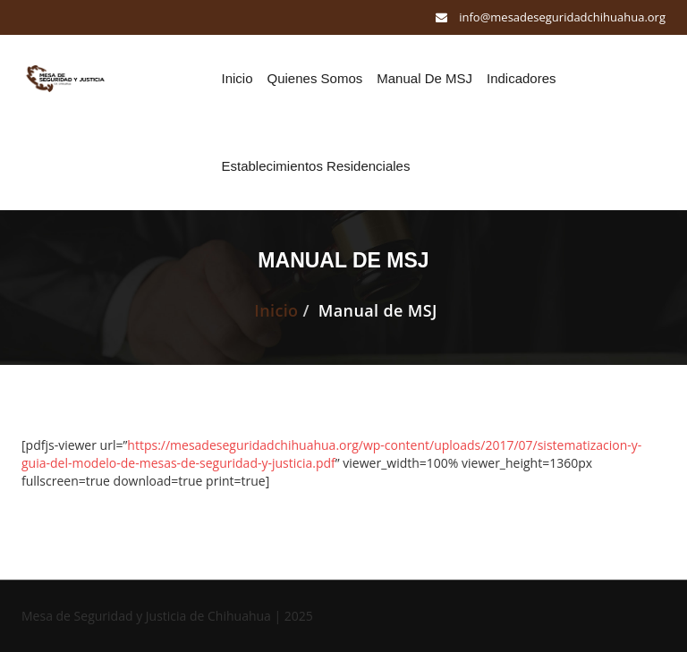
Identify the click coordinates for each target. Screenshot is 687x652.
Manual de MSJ (424, 78)
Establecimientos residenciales (316, 166)
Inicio (237, 78)
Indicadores (521, 78)
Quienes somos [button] (315, 78)
